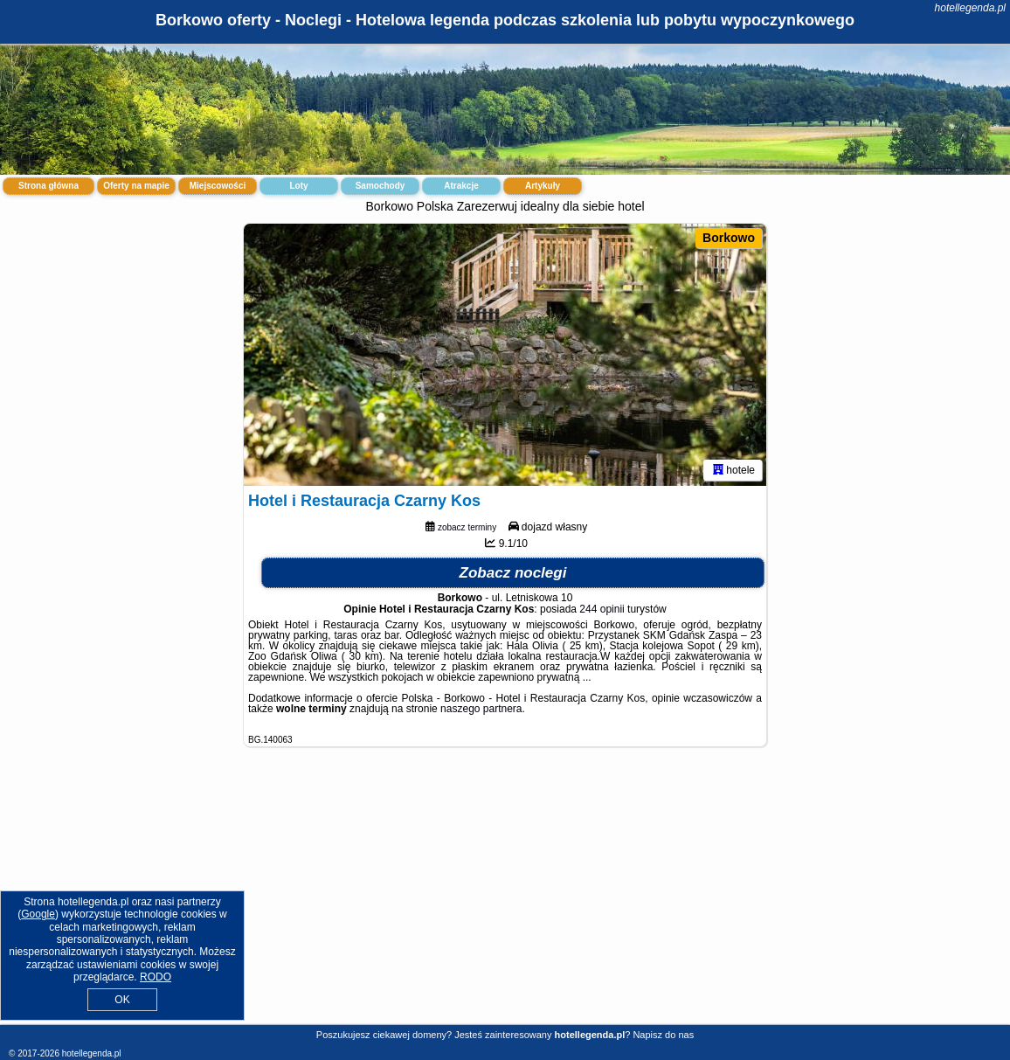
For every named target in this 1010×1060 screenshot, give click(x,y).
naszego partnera (481, 709)
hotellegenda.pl (970, 8)
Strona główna (48, 186)
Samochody (380, 186)
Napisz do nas (663, 1034)
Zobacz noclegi (513, 573)
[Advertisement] (505, 899)
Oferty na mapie (136, 186)
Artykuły (542, 186)
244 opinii (601, 609)
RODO (155, 977)
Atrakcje (461, 186)
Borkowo (728, 238)
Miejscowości (218, 186)
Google (38, 914)
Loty (298, 186)
